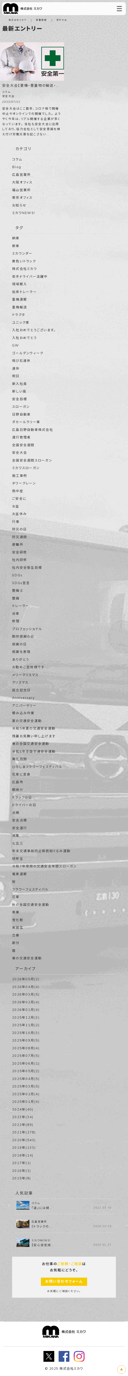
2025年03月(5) (26, 1086)
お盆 (15, 506)
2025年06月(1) (26, 1063)
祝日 (16, 376)
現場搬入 (19, 284)
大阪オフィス (22, 182)
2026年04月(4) (26, 987)
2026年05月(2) (26, 979)
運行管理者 (21, 437)
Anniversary (23, 698)
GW (15, 345)
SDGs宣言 (21, 583)
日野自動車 (21, 414)
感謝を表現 (21, 652)
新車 (16, 246)
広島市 (17, 782)
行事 (16, 522)
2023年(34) (23, 1117)
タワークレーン (24, 483)
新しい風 (19, 391)
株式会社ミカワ (17, 20)
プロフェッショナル (27, 629)
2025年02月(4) (26, 1094)
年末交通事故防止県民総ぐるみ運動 (41, 851)
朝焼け (17, 790)
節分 (16, 943)
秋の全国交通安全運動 (30, 905)
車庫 (16, 912)
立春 (16, 935)
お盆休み (19, 514)
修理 (16, 621)
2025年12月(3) (26, 1017)
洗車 (16, 836)
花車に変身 (21, 774)
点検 (16, 813)
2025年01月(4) (26, 1102)
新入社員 (19, 384)
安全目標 (19, 399)
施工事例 (19, 476)
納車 (16, 238)
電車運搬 (19, 874)
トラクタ (18, 315)
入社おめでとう (24, 338)
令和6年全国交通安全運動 (34, 751)
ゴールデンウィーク (27, 353)
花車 (16, 897)
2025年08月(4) (26, 1048)
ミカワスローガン (26, 468)
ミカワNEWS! (23, 213)
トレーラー (20, 606)
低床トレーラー (24, 292)
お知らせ (19, 205)
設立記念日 (21, 690)
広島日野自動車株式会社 (32, 430)
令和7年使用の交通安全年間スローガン (44, 866)
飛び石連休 (21, 361)
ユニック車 (20, 322)
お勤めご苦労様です (28, 667)
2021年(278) (24, 1132)
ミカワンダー (22, 253)
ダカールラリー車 (26, 422)
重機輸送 (19, 307)
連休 (16, 368)
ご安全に (19, 498)
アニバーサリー (24, 705)
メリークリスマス (25, 675)
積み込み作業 (23, 713)
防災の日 (19, 529)
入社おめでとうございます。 (34, 330)
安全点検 (19, 820)
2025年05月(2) (26, 1071)
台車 (16, 614)
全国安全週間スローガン (32, 460)
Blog (16, 167)
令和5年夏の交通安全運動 (33, 728)
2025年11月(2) (26, 1025)
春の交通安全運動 (27, 958)
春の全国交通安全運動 (30, 744)
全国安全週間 (23, 445)
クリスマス (20, 682)
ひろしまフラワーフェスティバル (37, 767)
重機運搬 (19, 299)
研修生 (17, 859)
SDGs (17, 575)
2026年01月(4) (26, 1010)
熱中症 (17, 491)
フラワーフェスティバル (30, 889)
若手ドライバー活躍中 (30, 276)
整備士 (17, 590)
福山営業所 (21, 190)
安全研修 (19, 552)
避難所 (17, 544)
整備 (16, 598)
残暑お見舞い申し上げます (34, 736)
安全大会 (19, 453)
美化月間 (19, 759)
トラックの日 (22, 797)
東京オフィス (22, 197)
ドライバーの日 (24, 805)
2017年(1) (21, 1163)
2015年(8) (21, 1178)
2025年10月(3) (26, 1033)
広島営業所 (21, 175)
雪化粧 (17, 920)
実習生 (17, 927)
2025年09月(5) (26, 1040)
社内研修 (19, 560)
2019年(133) (24, 1148)
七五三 (17, 843)
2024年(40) (23, 1109)
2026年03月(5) (26, 994)
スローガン (21, 407)
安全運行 (19, 828)
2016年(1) (21, 1171)
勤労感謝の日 (23, 636)
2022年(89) (23, 1125)
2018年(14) (23, 1155)
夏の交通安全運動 (27, 721)
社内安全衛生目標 (27, 568)
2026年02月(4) (26, 1002)
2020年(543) (24, 1140)
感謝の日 (19, 644)
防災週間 (19, 537)
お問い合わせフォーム (64, 1281)
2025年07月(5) (26, 1056)
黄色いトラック (24, 261)
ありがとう (20, 659)
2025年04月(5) (26, 1079)
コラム (17, 159)
